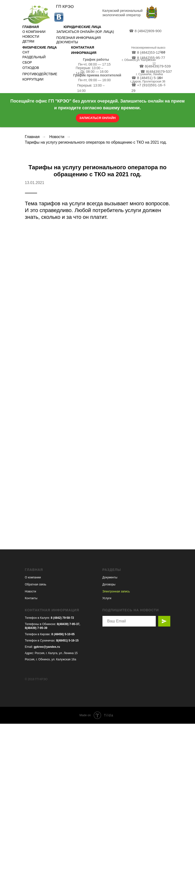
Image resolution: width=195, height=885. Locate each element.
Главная (32, 137)
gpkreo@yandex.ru (47, 808)
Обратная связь (35, 745)
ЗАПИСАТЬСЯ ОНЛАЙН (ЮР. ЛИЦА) (85, 32)
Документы (109, 738)
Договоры (109, 745)
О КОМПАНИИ (34, 32)
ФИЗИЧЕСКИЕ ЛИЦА (40, 47)
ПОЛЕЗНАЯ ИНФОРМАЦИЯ (78, 38)
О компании (33, 738)
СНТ (26, 52)
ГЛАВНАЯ (31, 27)
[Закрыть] (190, 97)
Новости (56, 137)
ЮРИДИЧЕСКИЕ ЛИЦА (82, 27)
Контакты (31, 759)
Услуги (106, 759)
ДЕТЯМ (28, 41)
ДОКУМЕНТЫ (67, 42)
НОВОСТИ (31, 36)
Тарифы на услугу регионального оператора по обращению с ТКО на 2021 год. (96, 142)
